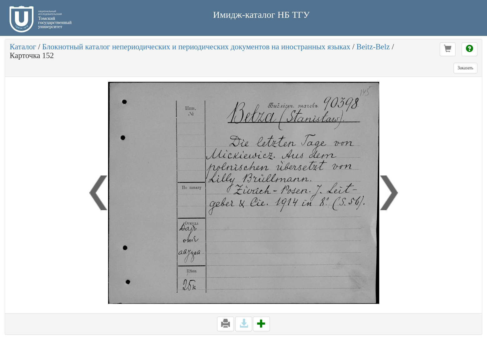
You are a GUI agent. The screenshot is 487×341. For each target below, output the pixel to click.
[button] (447, 49)
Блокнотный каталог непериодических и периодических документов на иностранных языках (196, 46)
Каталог (23, 46)
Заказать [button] (465, 68)
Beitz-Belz (373, 46)
